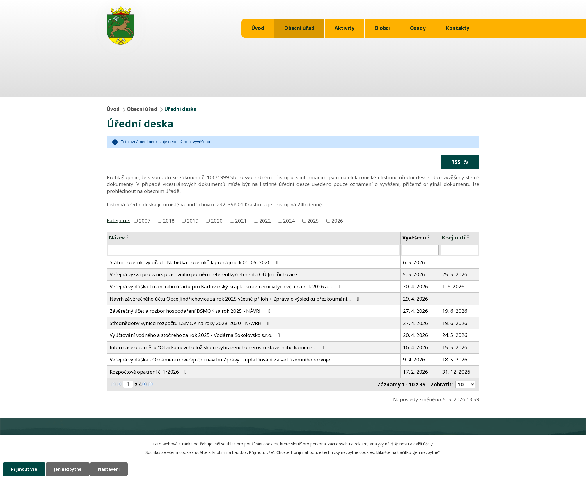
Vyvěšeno (414, 237)
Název (117, 237)
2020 (217, 220)
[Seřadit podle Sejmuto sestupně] (468, 238)
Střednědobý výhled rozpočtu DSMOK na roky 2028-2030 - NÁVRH (190, 323)
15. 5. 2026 (454, 347)
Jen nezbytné (67, 469)
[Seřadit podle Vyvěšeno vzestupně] (429, 235)
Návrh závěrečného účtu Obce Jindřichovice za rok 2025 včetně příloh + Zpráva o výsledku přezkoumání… (235, 298)
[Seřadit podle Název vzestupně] (128, 235)
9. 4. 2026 (414, 359)
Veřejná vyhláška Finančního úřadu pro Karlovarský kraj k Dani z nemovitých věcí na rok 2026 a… (226, 286)
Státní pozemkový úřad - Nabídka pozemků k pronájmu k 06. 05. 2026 (195, 262)
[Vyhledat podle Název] (253, 250)
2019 (192, 220)
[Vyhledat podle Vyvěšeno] (420, 250)
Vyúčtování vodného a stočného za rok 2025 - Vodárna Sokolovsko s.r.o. (196, 335)
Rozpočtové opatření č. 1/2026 (149, 371)
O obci (382, 28)
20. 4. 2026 (415, 335)
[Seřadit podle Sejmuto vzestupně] (468, 235)
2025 (313, 220)
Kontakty (457, 28)
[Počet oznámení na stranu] (465, 384)
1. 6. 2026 (453, 286)
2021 (241, 220)
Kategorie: (118, 220)
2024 (289, 220)
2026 (337, 220)
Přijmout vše (24, 469)
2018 (169, 220)
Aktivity (344, 28)
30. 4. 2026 (415, 286)
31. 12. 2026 (456, 371)
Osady (418, 28)
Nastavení (109, 469)
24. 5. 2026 (454, 335)
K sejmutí (453, 237)
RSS (460, 162)
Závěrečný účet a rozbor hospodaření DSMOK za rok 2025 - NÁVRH (191, 311)
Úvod (257, 28)
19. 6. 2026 (454, 311)
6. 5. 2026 (414, 262)
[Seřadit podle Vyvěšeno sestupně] (429, 238)
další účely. (423, 444)
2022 (265, 220)
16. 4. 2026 (415, 347)
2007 (144, 220)
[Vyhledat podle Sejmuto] (459, 250)
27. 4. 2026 (415, 311)
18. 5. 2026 (454, 359)
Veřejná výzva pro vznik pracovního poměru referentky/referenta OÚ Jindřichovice (208, 274)
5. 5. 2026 (414, 274)
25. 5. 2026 (454, 274)
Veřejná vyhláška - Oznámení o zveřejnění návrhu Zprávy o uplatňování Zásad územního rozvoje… (227, 359)
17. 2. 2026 (415, 371)
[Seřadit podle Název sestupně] (128, 238)
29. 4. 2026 (415, 298)
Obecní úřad (299, 28)
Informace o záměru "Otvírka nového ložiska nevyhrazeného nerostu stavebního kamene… (218, 347)
